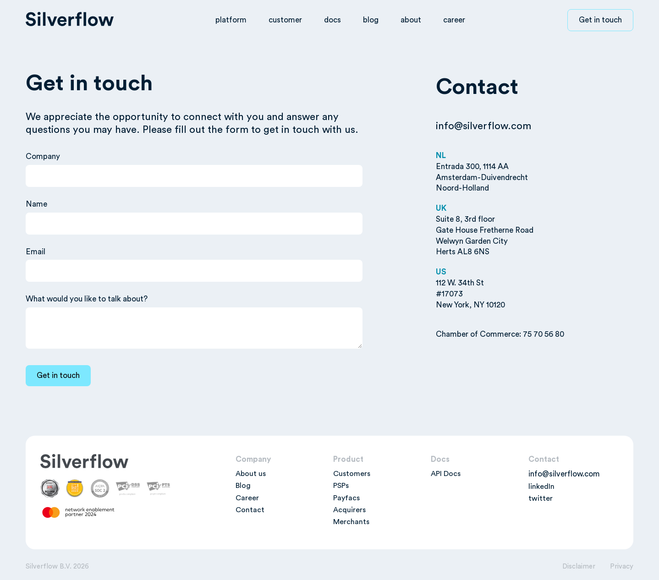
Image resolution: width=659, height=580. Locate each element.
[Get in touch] (58, 375)
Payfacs (346, 498)
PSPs (341, 485)
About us (251, 473)
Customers (351, 473)
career (454, 20)
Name (36, 204)
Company (43, 156)
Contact (250, 510)
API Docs (446, 473)
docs (332, 20)
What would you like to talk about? (87, 299)
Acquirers (349, 510)
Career (247, 498)
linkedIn (541, 486)
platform (231, 20)
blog (371, 20)
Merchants (351, 521)
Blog (243, 485)
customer (285, 20)
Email (35, 252)
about (411, 20)
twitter (540, 498)
